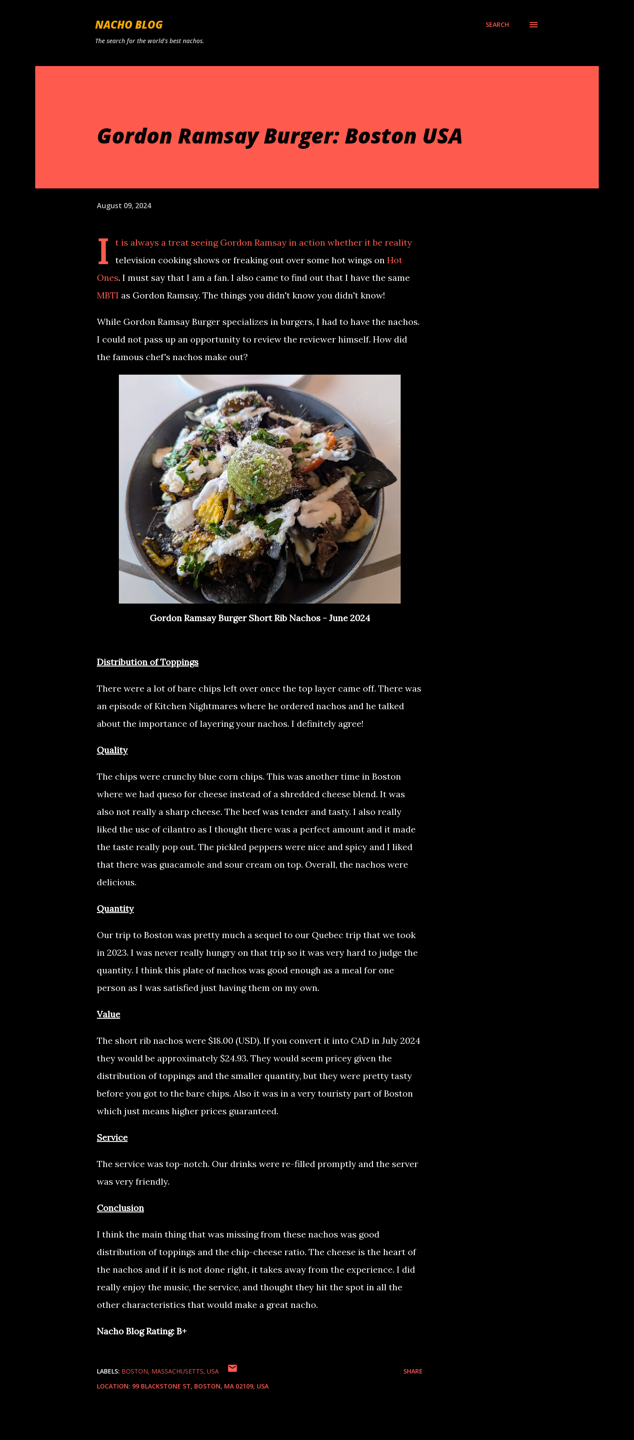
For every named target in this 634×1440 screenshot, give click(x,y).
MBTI (108, 295)
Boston (135, 1371)
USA (213, 1371)
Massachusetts (177, 1371)
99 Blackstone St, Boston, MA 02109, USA (200, 1386)
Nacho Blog (129, 24)
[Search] (497, 24)
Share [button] (413, 1371)
